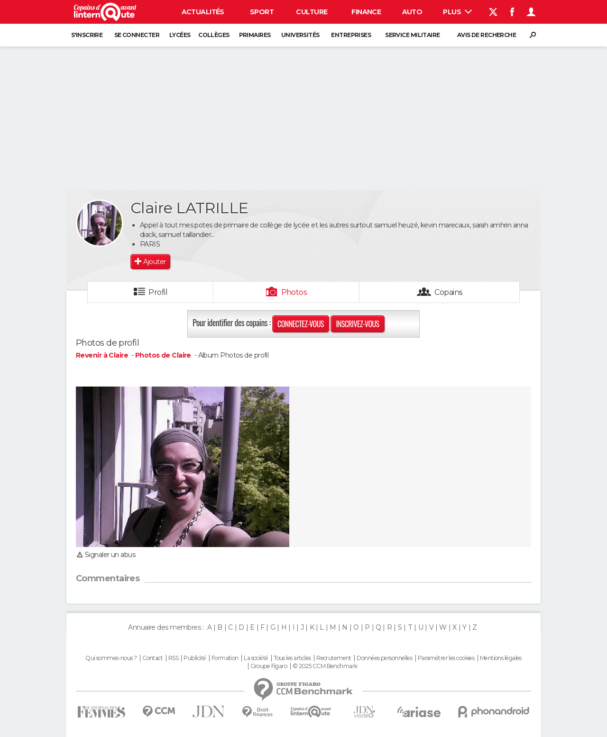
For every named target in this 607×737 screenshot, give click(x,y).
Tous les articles (292, 658)
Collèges (214, 34)
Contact (152, 658)
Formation (225, 658)
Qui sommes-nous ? (111, 658)
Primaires (255, 34)
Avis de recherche (486, 34)
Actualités (203, 12)
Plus (457, 12)
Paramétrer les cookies (446, 658)
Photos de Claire (163, 355)
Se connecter (136, 34)
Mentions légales (501, 658)
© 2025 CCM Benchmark (325, 666)
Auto (412, 12)
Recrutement (333, 658)
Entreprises (351, 34)
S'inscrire (86, 34)
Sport (262, 12)
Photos (294, 292)
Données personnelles (384, 658)
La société (256, 658)
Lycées (180, 34)
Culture (311, 12)
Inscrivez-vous (357, 324)
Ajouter (154, 261)
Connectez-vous (300, 324)
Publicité (195, 658)
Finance (366, 12)
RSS (173, 658)
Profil (157, 292)
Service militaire (412, 34)
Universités (300, 34)
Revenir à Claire (102, 355)
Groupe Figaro (268, 666)
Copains (448, 292)
